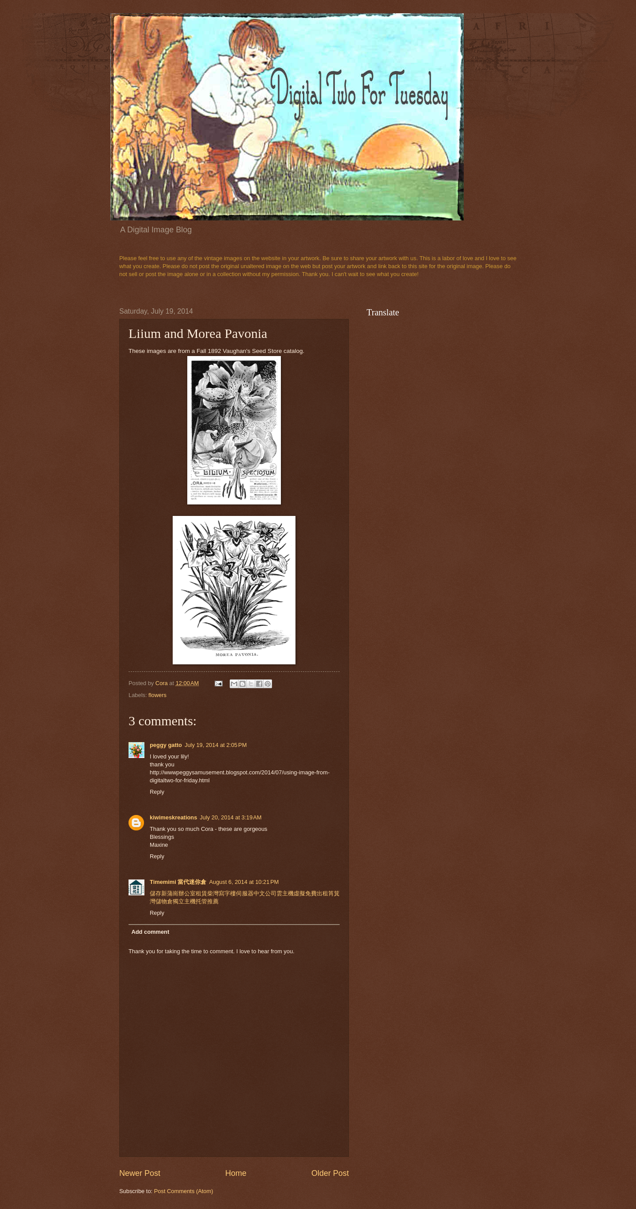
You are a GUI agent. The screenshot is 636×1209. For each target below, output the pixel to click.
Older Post (330, 1173)
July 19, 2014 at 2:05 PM (216, 745)
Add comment (150, 932)
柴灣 (213, 893)
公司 (270, 893)
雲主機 (285, 893)
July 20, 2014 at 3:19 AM (230, 817)
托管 (201, 901)
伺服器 (244, 893)
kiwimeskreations (173, 817)
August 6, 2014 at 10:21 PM (244, 882)
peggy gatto (166, 745)
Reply (157, 791)
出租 (322, 893)
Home (235, 1173)
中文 (259, 893)
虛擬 (299, 893)
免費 (311, 893)
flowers (157, 695)
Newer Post (139, 1173)
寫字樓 (227, 893)
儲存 (155, 893)
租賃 (201, 893)
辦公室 (187, 893)
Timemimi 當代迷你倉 (178, 882)
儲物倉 (164, 901)
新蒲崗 (169, 893)
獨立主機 (184, 901)
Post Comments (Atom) (183, 1191)
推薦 (213, 901)
